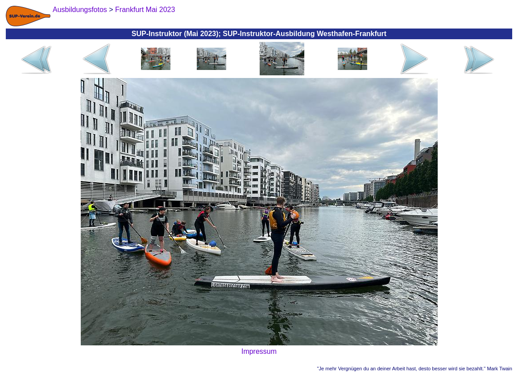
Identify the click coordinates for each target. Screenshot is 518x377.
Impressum (259, 351)
